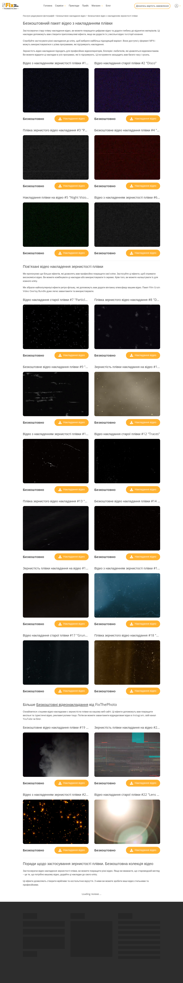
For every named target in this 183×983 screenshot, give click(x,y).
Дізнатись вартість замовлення (152, 5)
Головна (47, 5)
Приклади (74, 5)
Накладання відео (73, 118)
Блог (108, 5)
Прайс (85, 5)
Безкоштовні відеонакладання (62, 704)
